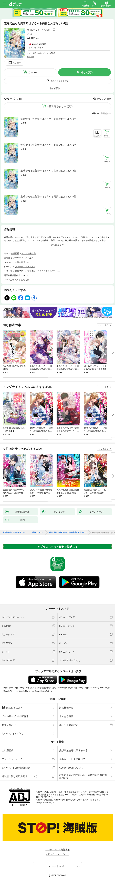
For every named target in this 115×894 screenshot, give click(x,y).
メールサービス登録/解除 (15, 716)
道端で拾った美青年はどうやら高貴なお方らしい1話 (48, 119)
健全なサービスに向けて (72, 759)
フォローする (54, 29)
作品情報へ (56, 88)
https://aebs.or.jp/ (46, 802)
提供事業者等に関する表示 (73, 750)
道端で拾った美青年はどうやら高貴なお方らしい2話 (48, 144)
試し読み (17, 62)
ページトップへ (57, 866)
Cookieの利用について (71, 767)
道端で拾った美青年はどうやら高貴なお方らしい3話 (48, 170)
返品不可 (30, 56)
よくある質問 (66, 716)
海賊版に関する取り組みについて (19, 776)
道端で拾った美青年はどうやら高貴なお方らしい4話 (48, 196)
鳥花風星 (31, 30)
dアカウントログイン (13, 733)
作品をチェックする (59, 81)
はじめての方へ (12, 707)
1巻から (95, 113)
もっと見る (103, 325)
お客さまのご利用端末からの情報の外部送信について (83, 776)
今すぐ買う (87, 72)
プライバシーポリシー (13, 759)
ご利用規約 (8, 750)
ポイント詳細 (35, 47)
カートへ (33, 72)
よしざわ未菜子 (45, 30)
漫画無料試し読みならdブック (14, 532)
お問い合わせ (9, 725)
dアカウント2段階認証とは (16, 767)
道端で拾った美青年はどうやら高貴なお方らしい (37, 271)
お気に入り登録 (104, 99)
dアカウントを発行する (57, 849)
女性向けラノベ (22, 262)
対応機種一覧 (66, 707)
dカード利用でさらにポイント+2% (40, 53)
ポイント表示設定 (68, 725)
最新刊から (106, 113)
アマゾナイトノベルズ (23, 258)
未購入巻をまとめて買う (60, 106)
